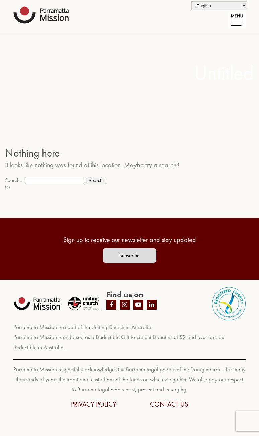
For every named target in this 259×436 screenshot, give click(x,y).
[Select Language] (219, 5)
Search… (14, 180)
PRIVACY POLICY (93, 404)
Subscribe (129, 255)
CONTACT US (169, 404)
